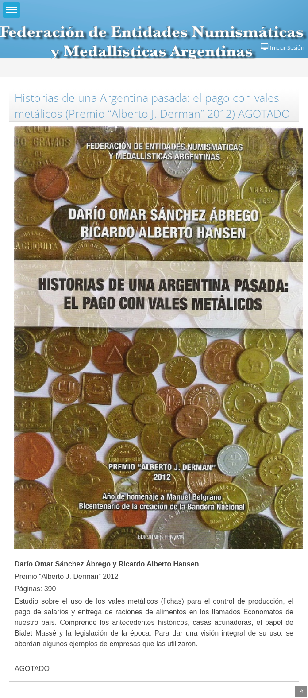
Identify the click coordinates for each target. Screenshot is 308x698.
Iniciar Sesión (282, 47)
